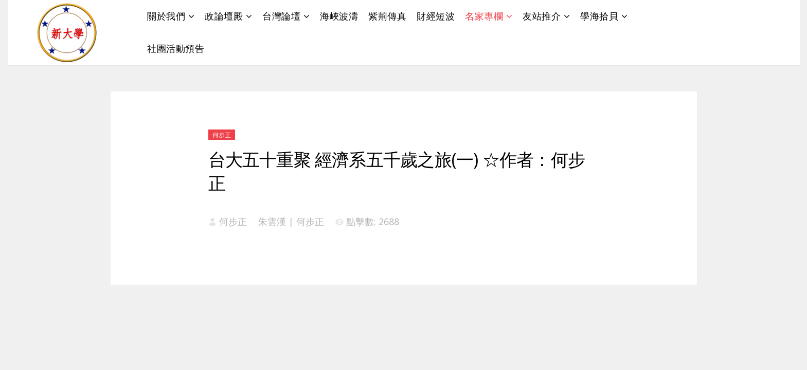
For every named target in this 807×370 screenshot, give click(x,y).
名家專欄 (484, 16)
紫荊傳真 (387, 16)
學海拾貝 (599, 16)
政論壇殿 (224, 16)
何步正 (221, 135)
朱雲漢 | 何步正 (291, 221)
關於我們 (166, 16)
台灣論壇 (281, 16)
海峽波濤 (339, 16)
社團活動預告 (175, 48)
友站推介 (542, 16)
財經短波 (436, 16)
